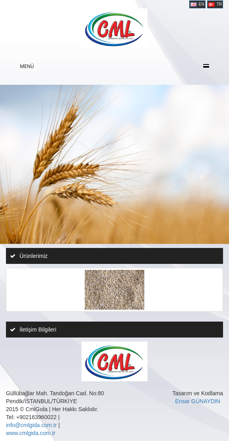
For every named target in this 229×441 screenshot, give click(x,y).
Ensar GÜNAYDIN (197, 401)
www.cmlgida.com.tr (30, 433)
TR (215, 4)
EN (197, 4)
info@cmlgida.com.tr (31, 425)
